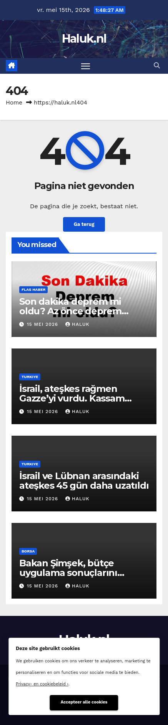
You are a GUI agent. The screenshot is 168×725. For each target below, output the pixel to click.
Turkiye (30, 377)
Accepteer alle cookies (84, 702)
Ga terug (84, 224)
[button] (157, 65)
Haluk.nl (84, 39)
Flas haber (33, 289)
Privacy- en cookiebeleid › (42, 684)
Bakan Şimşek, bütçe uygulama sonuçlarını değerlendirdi (68, 572)
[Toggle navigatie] (85, 66)
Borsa (28, 551)
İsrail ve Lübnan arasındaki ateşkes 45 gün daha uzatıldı (83, 480)
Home (14, 102)
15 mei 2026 (43, 324)
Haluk (77, 324)
